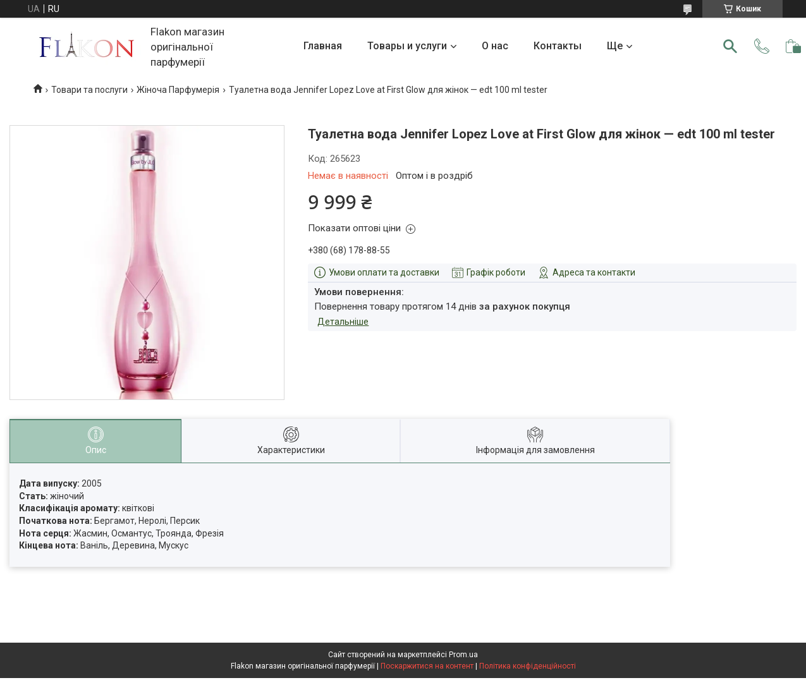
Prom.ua (463, 654)
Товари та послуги (89, 90)
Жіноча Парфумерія (178, 90)
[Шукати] (730, 46)
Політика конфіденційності (527, 666)
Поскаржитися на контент (427, 666)
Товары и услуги (407, 46)
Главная (322, 46)
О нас (495, 46)
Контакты (558, 46)
